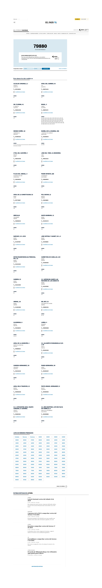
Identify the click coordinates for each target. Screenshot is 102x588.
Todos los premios (62, 68)
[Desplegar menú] (14, 22)
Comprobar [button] (45, 68)
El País (29, 502)
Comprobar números (34, 33)
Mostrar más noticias (37, 563)
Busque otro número (61, 486)
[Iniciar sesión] (85, 19)
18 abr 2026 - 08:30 (35, 502)
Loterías (29, 497)
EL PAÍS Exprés (30, 555)
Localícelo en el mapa (20, 91)
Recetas (59, 33)
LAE (28, 537)
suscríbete (77, 19)
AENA (84, 30)
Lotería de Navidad (21, 30)
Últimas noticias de (23, 493)
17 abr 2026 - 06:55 (38, 555)
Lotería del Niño (50, 33)
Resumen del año (64, 33)
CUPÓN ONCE (30, 511)
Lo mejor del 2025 (72, 33)
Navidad (55, 33)
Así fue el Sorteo (42, 33)
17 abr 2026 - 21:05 (35, 516)
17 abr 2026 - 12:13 (35, 542)
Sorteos (28, 33)
